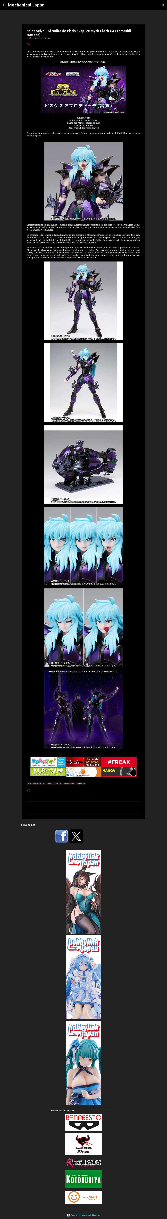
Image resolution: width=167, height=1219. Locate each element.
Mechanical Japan (26, 4)
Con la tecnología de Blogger (83, 1215)
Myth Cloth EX (54, 784)
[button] (28, 44)
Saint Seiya (69, 784)
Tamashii (81, 784)
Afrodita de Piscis (36, 784)
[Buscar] (163, 5)
